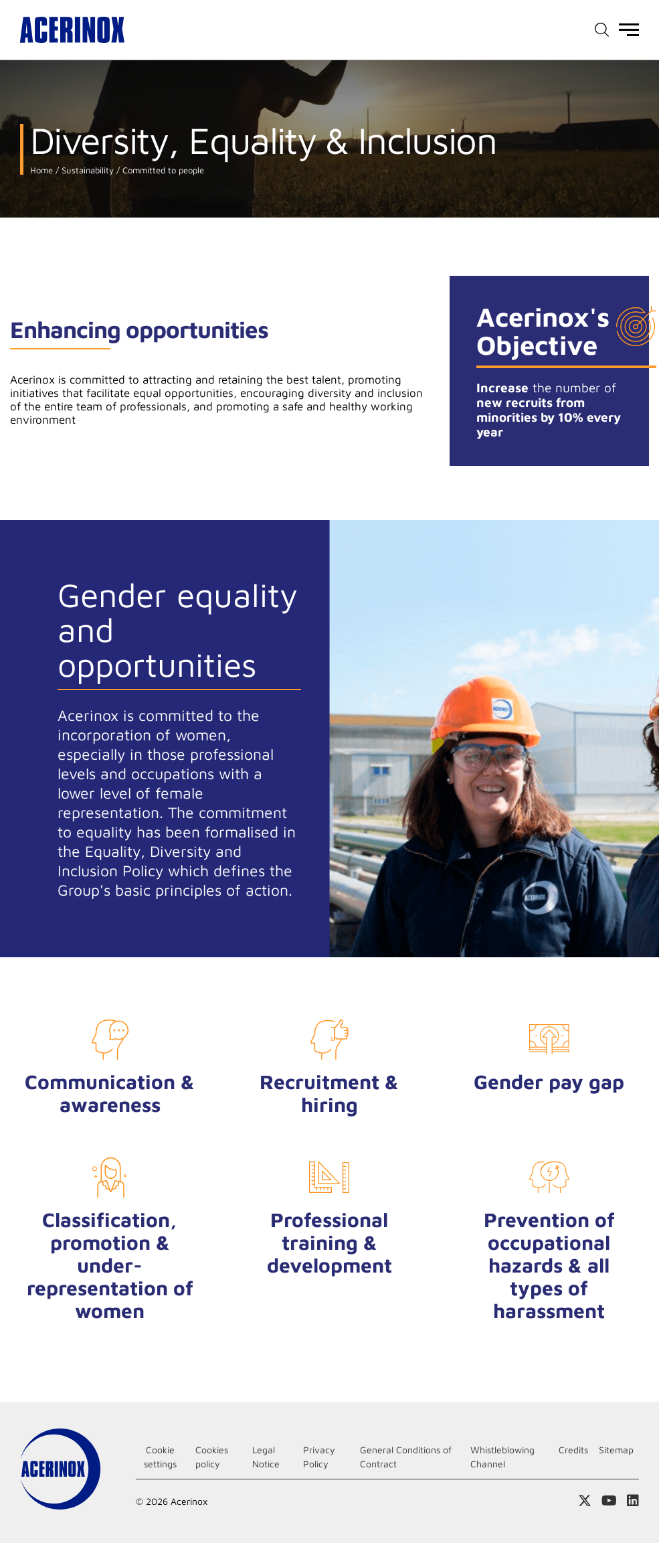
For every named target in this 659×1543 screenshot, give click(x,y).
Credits (573, 1449)
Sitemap (616, 1449)
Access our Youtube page (609, 1501)
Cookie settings (160, 1456)
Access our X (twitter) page (584, 1501)
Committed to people (162, 170)
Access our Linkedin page (633, 1501)
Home (41, 170)
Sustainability (86, 170)
